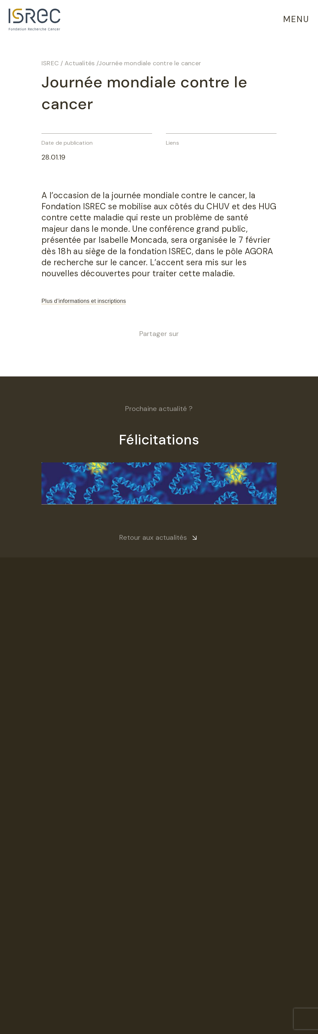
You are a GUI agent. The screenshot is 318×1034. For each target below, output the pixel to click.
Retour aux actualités (153, 537)
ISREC (50, 63)
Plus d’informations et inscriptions (83, 301)
